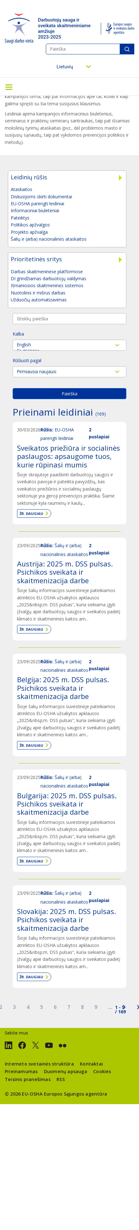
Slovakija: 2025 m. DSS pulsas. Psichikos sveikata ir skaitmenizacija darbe (66, 919)
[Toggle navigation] (9, 87)
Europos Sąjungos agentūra (75, 1094)
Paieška (127, 49)
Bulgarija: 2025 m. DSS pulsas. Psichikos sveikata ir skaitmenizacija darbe (67, 804)
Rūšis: (46, 430)
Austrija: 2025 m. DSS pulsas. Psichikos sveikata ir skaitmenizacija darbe (65, 572)
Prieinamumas (21, 1071)
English (69, 345)
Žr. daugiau (31, 513)
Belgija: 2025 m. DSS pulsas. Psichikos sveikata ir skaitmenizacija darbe (63, 688)
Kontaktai (91, 1064)
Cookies (102, 1071)
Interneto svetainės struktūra (39, 1064)
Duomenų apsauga (65, 1071)
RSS (61, 1079)
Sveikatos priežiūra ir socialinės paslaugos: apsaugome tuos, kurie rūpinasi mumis (68, 456)
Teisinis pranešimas (28, 1079)
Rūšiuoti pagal (27, 360)
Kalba (18, 334)
